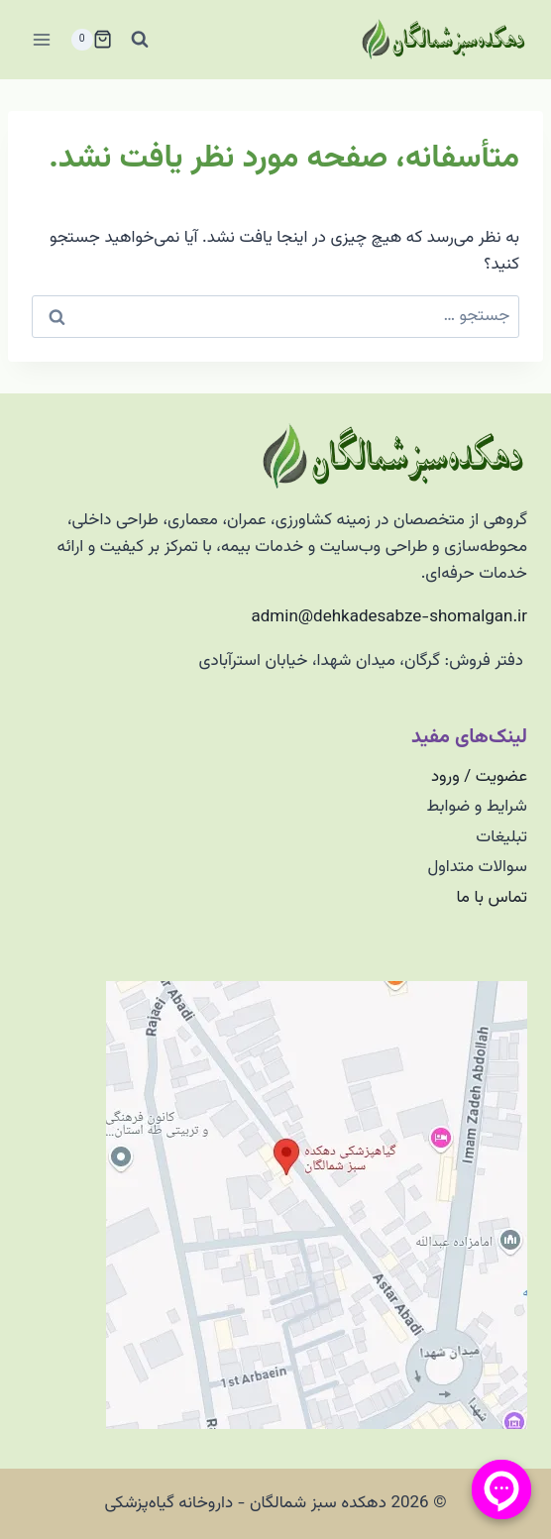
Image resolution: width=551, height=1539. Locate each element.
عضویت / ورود (479, 777)
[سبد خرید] (91, 40)
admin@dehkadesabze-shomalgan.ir (389, 617)
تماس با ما (491, 898)
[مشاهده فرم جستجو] (140, 39)
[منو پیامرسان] (501, 1489)
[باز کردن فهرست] (42, 39)
